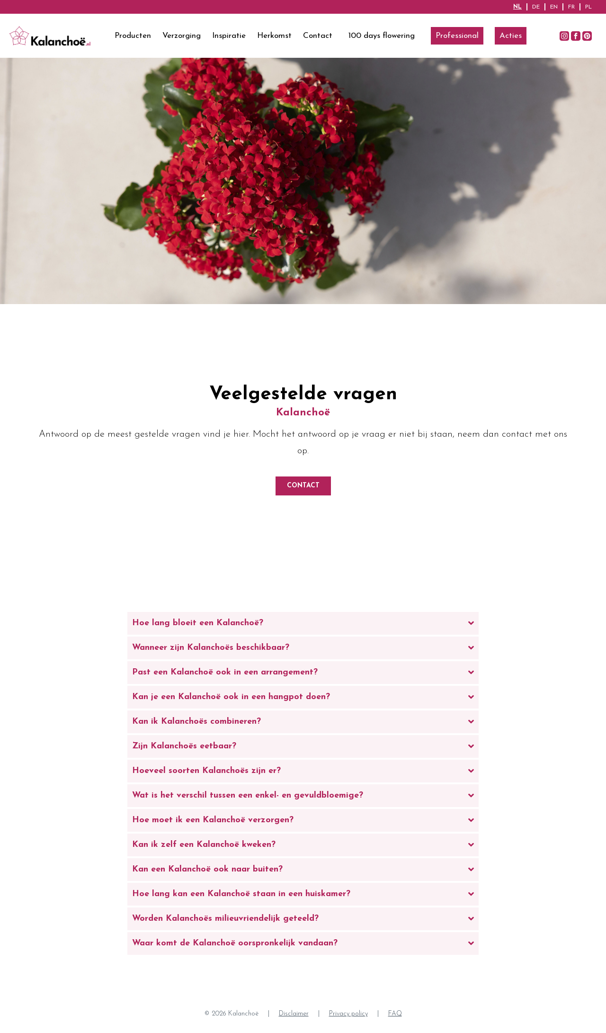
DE (536, 7)
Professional (457, 36)
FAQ (395, 1013)
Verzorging (181, 36)
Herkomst (274, 36)
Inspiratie (229, 36)
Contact (317, 36)
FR (571, 7)
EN (554, 7)
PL (588, 7)
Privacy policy (348, 1013)
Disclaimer (294, 1013)
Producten (133, 36)
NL (517, 7)
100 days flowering (381, 36)
